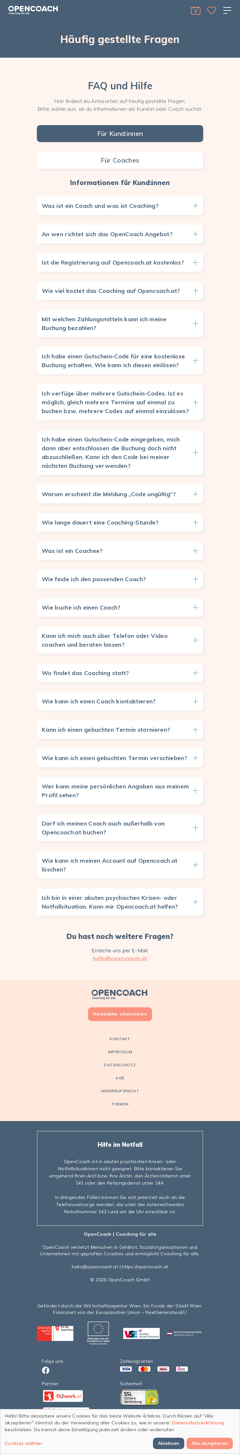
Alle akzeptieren (209, 1443)
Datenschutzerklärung (198, 1423)
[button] (196, 10)
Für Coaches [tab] (120, 160)
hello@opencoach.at (120, 958)
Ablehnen (168, 1443)
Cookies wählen (23, 1443)
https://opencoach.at (145, 1267)
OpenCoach (98, 1234)
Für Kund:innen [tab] (120, 133)
